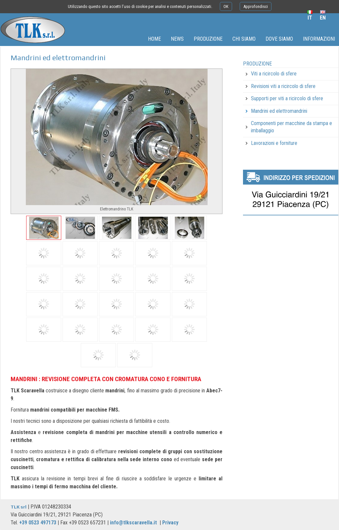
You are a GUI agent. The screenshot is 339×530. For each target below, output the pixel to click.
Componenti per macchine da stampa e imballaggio (291, 127)
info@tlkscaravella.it (133, 522)
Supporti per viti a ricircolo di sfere (287, 98)
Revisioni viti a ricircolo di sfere (283, 86)
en (323, 18)
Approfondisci (255, 6)
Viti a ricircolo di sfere (274, 73)
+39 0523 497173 (37, 522)
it (310, 18)
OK (225, 6)
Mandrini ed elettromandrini (279, 111)
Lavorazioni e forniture (274, 143)
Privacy (170, 522)
